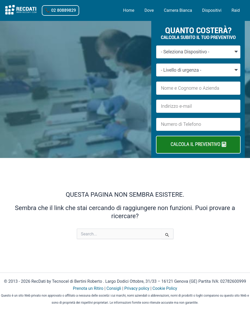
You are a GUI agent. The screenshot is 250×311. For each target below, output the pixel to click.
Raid (236, 10)
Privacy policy (137, 288)
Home (136, 10)
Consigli (113, 288)
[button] (60, 10)
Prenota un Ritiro (87, 288)
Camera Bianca (182, 10)
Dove (155, 10)
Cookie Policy (165, 288)
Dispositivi (214, 10)
